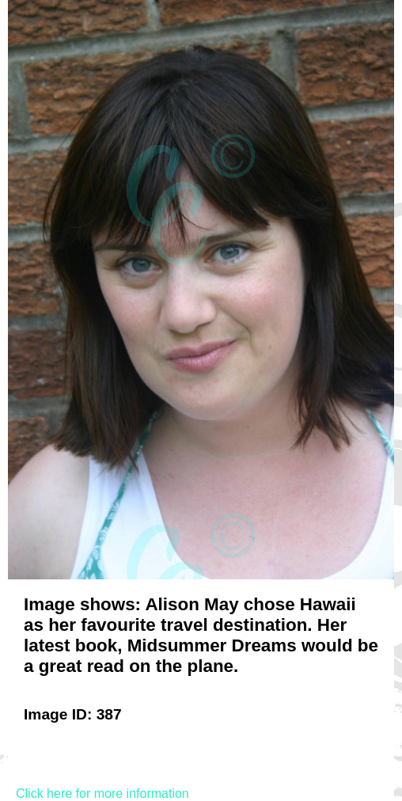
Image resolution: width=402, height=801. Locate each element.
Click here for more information (102, 793)
